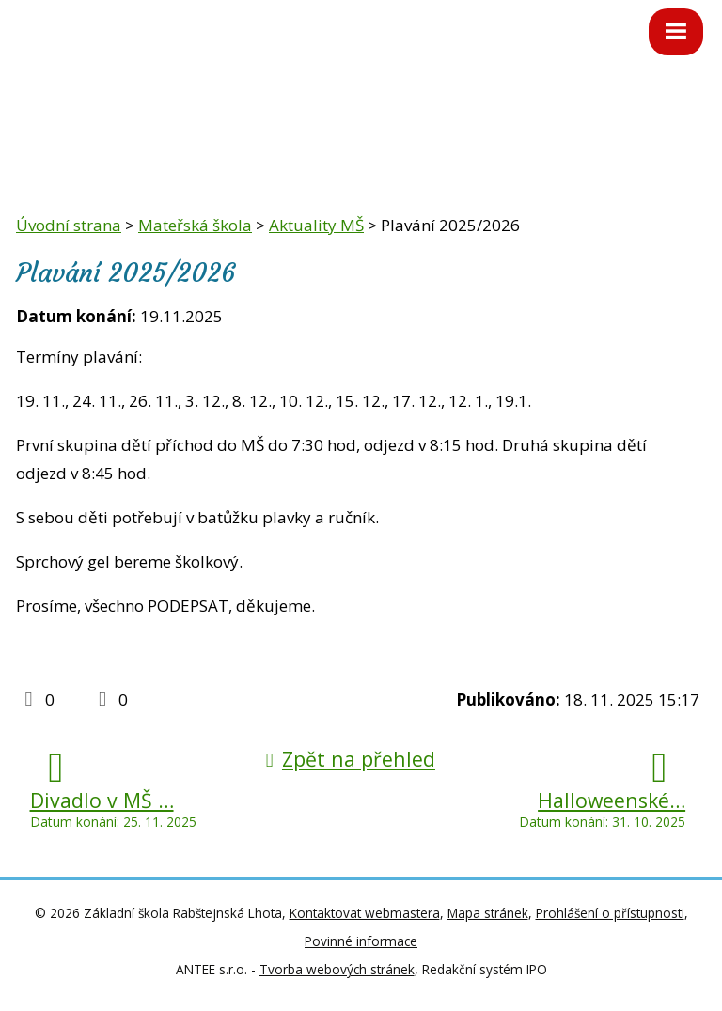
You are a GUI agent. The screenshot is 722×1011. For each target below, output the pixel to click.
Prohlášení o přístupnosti (610, 913)
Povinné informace (361, 941)
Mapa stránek (487, 913)
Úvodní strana (68, 225)
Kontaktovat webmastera (365, 913)
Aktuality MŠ (316, 225)
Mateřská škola (195, 225)
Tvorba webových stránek (337, 969)
